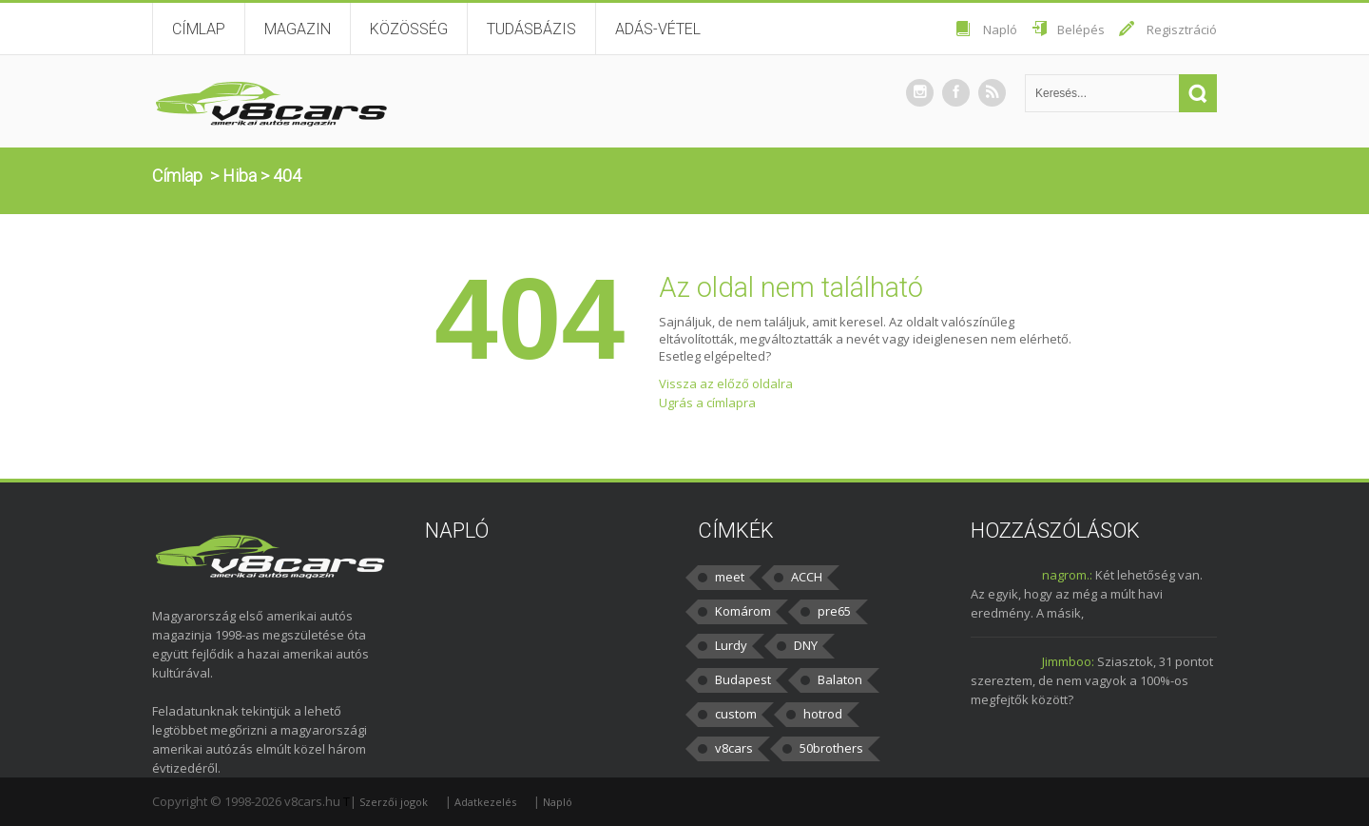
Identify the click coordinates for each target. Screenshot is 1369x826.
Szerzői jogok (393, 802)
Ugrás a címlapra (707, 402)
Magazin (297, 29)
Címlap (198, 29)
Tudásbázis (531, 29)
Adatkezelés (485, 802)
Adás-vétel (658, 29)
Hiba (239, 176)
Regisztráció (1182, 29)
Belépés (1081, 29)
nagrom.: (1067, 574)
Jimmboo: (1068, 661)
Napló (1000, 29)
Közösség (409, 29)
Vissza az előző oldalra (726, 383)
